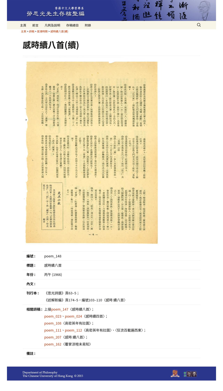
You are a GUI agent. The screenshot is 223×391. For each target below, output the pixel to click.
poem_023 (52, 316)
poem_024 (73, 316)
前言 (35, 25)
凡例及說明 (52, 25)
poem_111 (52, 330)
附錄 (88, 25)
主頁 (23, 25)
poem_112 (73, 330)
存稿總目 (72, 25)
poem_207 (52, 337)
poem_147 (59, 309)
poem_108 (52, 323)
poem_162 (52, 344)
